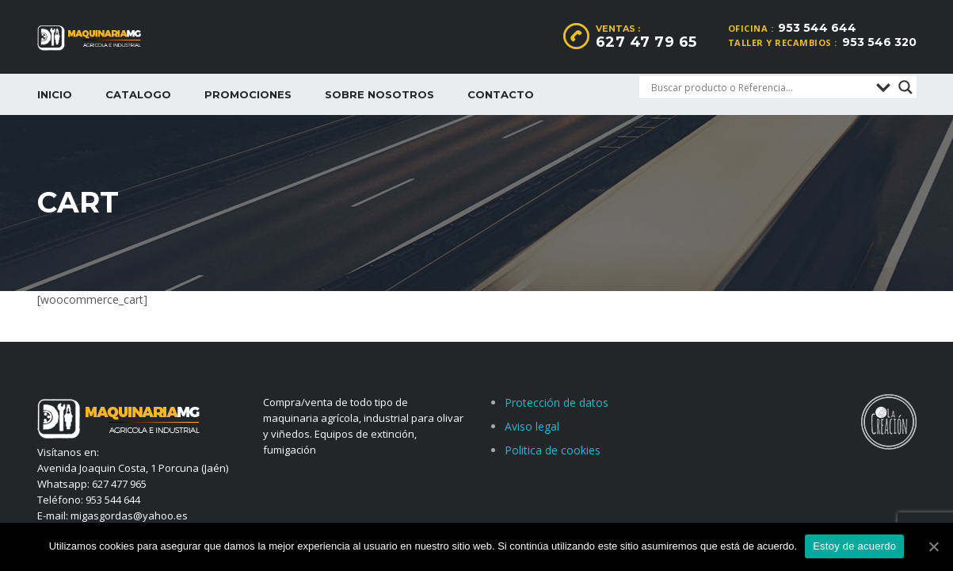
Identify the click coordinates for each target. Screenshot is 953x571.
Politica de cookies (552, 450)
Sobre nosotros (379, 94)
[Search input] (759, 87)
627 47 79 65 (646, 42)
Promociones (248, 94)
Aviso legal (532, 426)
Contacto (500, 94)
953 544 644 (817, 28)
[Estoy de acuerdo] (933, 546)
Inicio (54, 94)
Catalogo (138, 94)
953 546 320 (879, 42)
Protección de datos (556, 402)
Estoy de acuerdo (854, 546)
